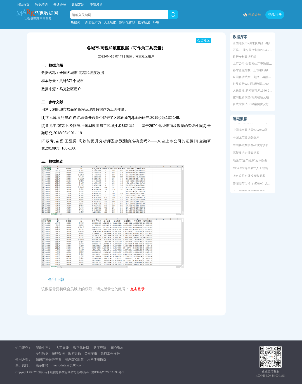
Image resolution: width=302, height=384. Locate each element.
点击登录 (137, 289)
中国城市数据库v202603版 (250, 130)
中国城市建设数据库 (246, 138)
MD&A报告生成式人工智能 (250, 168)
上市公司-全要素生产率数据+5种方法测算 (260, 63)
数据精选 (41, 4)
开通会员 (60, 4)
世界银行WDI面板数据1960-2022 (254, 83)
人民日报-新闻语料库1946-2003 (253, 90)
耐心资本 (117, 348)
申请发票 (96, 4)
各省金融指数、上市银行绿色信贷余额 (258, 70)
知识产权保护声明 (48, 359)
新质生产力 (93, 22)
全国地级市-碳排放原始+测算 (252, 43)
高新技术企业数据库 (246, 153)
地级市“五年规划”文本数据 (250, 161)
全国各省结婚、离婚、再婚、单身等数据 (259, 77)
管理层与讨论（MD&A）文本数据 (255, 184)
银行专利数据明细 (244, 56)
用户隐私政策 (74, 359)
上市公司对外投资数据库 (249, 176)
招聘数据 (58, 353)
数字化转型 (127, 22)
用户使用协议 (96, 359)
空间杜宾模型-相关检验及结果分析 (255, 97)
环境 (156, 22)
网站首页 (23, 4)
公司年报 (91, 353)
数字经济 (144, 22)
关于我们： (23, 365)
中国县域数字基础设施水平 (250, 145)
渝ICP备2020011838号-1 (107, 372)
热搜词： (77, 22)
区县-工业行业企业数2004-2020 (253, 50)
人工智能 (110, 22)
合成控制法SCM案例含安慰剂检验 (255, 104)
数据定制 (78, 4)
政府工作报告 (110, 353)
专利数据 (42, 353)
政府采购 (74, 353)
